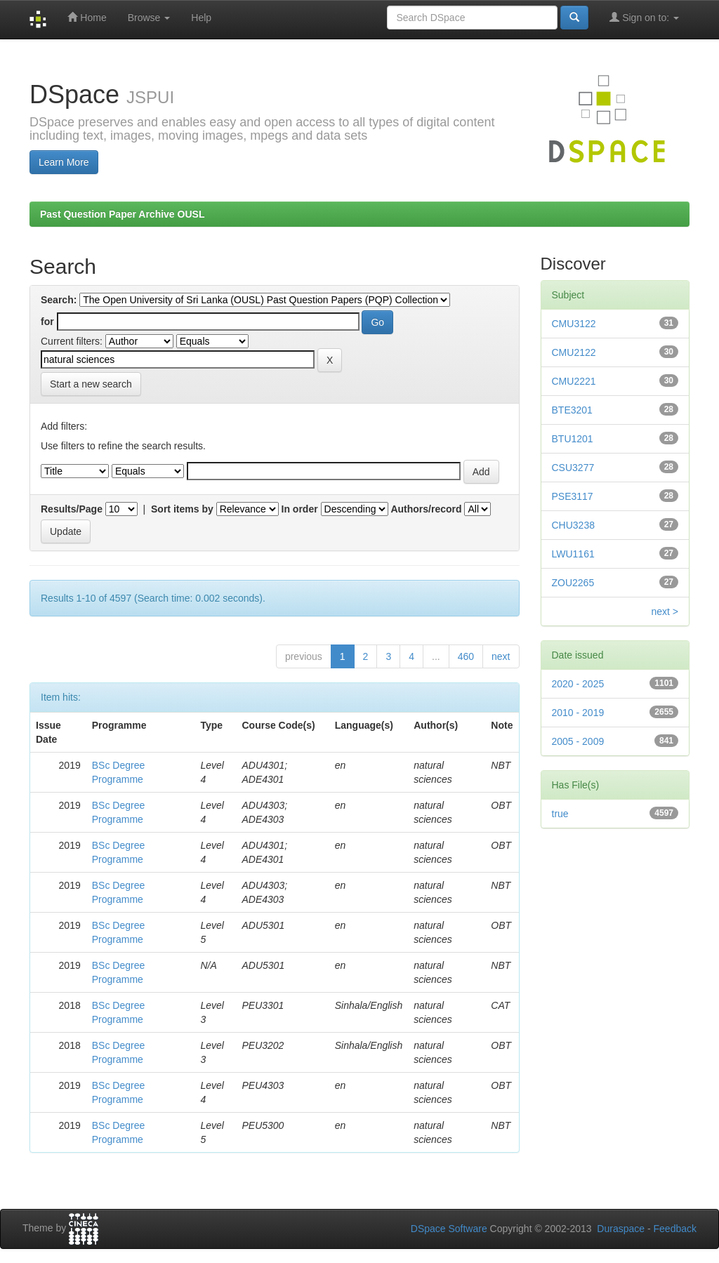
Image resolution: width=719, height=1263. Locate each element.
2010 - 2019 (578, 712)
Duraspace (621, 1228)
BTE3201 (572, 410)
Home (86, 17)
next (501, 656)
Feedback (675, 1228)
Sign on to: (644, 17)
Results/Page (72, 509)
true (560, 813)
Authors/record (425, 509)
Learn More (64, 162)
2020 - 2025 (578, 683)
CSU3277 (573, 467)
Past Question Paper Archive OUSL (122, 214)
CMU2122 (574, 352)
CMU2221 (574, 381)
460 (466, 656)
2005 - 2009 (578, 741)
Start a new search (91, 384)
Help (201, 17)
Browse (149, 17)
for (47, 321)
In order (300, 509)
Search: (59, 299)
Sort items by (182, 509)
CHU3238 (573, 525)
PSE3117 (572, 496)
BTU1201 (572, 438)
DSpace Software (449, 1228)
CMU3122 (574, 323)
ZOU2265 (573, 582)
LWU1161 (573, 554)
